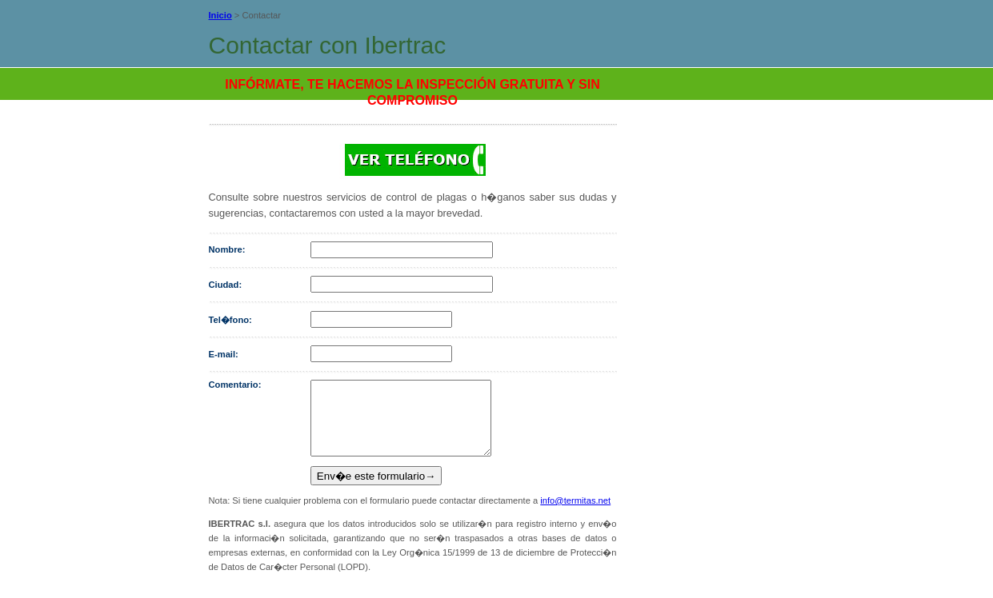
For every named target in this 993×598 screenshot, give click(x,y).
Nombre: (227, 249)
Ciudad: (225, 284)
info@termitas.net (575, 515)
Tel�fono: (230, 320)
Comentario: (235, 384)
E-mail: (223, 354)
